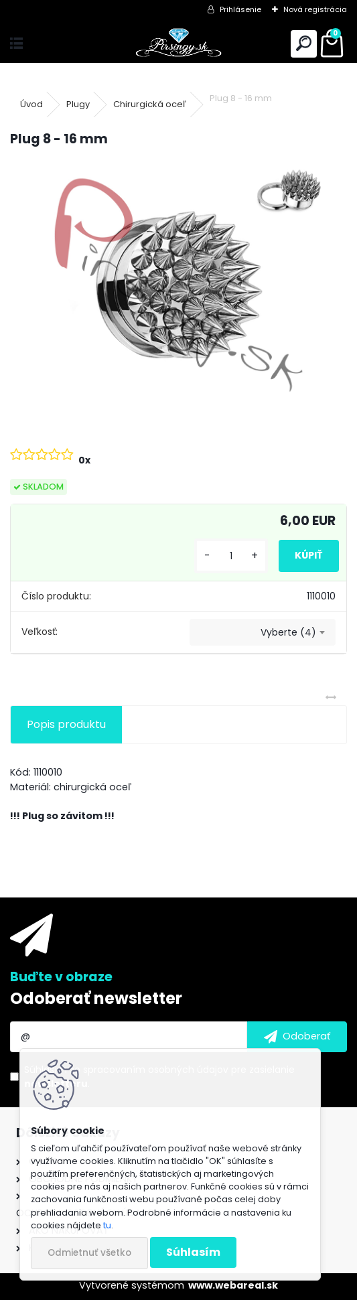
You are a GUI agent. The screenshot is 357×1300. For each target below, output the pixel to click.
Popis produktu (66, 724)
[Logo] (178, 44)
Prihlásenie (240, 9)
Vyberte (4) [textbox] (288, 632)
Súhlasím (193, 1252)
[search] (303, 44)
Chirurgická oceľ (149, 104)
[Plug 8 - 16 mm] (178, 285)
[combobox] (263, 632)
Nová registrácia (315, 9)
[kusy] (231, 556)
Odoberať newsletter (96, 998)
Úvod (31, 104)
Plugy (78, 104)
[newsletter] (297, 1037)
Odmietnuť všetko (89, 1252)
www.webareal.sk (233, 1285)
